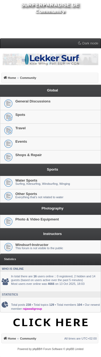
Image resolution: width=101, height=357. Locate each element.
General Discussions (32, 101)
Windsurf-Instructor (31, 245)
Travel (20, 128)
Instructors (52, 234)
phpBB (37, 349)
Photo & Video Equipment (37, 219)
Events (21, 141)
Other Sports (26, 194)
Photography (52, 208)
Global (52, 90)
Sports (52, 169)
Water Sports (26, 180)
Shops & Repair (28, 155)
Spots (20, 115)
